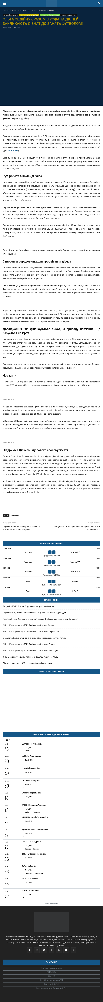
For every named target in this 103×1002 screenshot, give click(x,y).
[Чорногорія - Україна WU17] (51, 562)
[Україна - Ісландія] (51, 581)
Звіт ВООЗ (13, 150)
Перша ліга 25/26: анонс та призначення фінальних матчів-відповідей (34, 613)
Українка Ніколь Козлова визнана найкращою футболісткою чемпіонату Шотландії (40, 619)
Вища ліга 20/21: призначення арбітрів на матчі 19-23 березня (77, 528)
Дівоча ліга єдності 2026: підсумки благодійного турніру (28, 663)
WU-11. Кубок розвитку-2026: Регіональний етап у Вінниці (28, 625)
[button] (4, 3)
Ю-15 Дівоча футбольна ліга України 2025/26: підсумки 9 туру (30, 657)
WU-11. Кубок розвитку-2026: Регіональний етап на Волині (29, 644)
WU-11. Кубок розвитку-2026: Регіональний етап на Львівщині (30, 651)
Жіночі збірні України (20, 10)
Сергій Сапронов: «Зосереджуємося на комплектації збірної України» (21, 528)
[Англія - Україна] (51, 591)
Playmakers (15, 515)
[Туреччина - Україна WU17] (51, 552)
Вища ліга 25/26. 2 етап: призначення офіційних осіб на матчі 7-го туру (34, 638)
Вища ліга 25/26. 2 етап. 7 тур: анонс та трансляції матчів (28, 606)
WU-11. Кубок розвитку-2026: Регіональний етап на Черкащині (31, 632)
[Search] (99, 3)
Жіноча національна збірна (43, 10)
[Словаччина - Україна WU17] (51, 572)
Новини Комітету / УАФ (68, 15)
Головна (6, 10)
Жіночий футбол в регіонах (50, 15)
